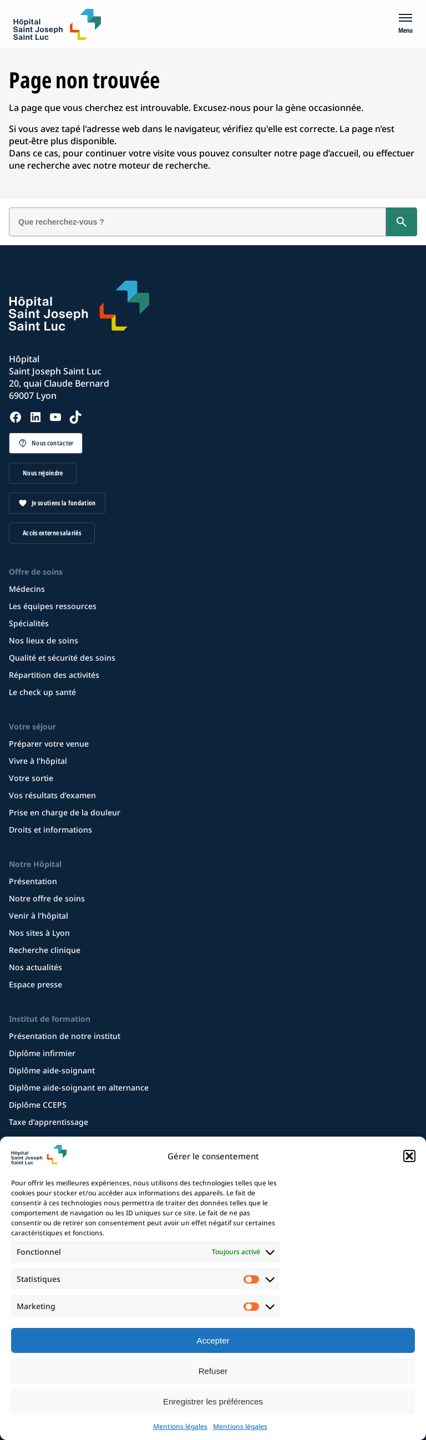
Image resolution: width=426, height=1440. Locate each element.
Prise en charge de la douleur (64, 812)
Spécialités (29, 623)
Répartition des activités (54, 675)
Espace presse (35, 984)
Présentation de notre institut (64, 1036)
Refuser (213, 1371)
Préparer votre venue (49, 743)
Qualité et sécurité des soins (62, 657)
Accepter (212, 1340)
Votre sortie (31, 778)
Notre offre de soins (47, 898)
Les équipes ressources (53, 606)
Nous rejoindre (43, 473)
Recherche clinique (44, 950)
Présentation (33, 881)
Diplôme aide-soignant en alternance (79, 1087)
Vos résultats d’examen (52, 795)
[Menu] (405, 24)
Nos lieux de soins (43, 640)
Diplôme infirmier (42, 1053)
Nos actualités (35, 967)
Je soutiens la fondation (64, 503)
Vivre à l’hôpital (38, 761)
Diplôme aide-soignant (52, 1070)
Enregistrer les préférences (213, 1401)
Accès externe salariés (52, 533)
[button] (409, 1156)
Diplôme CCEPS (38, 1104)
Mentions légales (180, 1426)
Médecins (27, 589)
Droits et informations (50, 829)
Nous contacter (52, 443)
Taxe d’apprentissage (48, 1122)
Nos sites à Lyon (39, 932)
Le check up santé (42, 692)
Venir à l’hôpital (38, 915)
